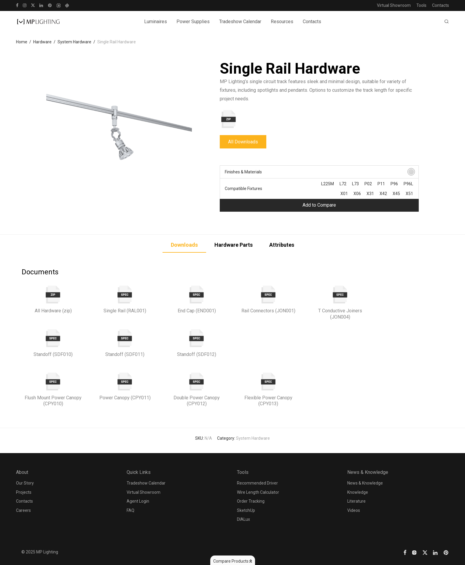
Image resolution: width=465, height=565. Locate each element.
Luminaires (155, 21)
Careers (23, 510)
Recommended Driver (257, 483)
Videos (353, 510)
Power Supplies (193, 21)
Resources (282, 21)
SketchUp (246, 510)
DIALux (243, 519)
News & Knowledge (365, 483)
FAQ (130, 510)
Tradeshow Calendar (240, 21)
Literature (356, 501)
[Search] (446, 21)
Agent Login (138, 501)
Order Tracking (251, 501)
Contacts (440, 5)
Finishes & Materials (243, 172)
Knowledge (357, 492)
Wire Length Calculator (258, 492)
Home (21, 41)
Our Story (25, 483)
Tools (421, 5)
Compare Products (232, 561)
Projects (23, 492)
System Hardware (74, 41)
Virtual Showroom (394, 5)
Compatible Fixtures (243, 188)
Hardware (42, 41)
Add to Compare (319, 205)
